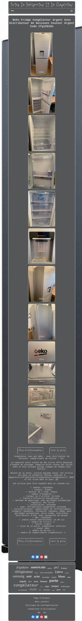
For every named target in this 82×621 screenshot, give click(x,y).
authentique (65, 586)
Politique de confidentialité (42, 605)
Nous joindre (42, 602)
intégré (55, 586)
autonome (46, 590)
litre (30, 581)
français (64, 568)
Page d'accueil (42, 598)
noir (29, 576)
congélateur (26, 585)
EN (39, 613)
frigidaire (23, 567)
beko (40, 590)
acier (37, 576)
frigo (47, 586)
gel (56, 567)
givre (59, 590)
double (67, 573)
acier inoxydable (46, 573)
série (41, 586)
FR (44, 613)
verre (36, 581)
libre (59, 572)
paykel (54, 577)
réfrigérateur (24, 572)
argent (22, 581)
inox (36, 573)
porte (53, 581)
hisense (43, 581)
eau (64, 590)
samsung (18, 576)
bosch (53, 590)
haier (69, 577)
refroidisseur (22, 590)
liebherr (62, 582)
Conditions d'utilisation (42, 609)
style (33, 589)
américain (38, 567)
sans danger (46, 577)
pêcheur (50, 568)
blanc (61, 576)
